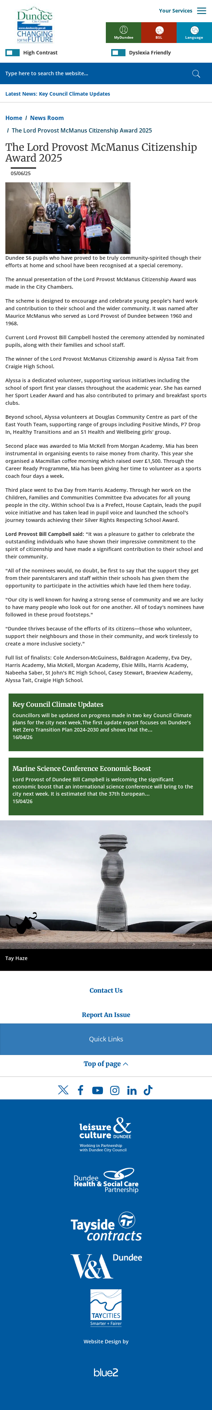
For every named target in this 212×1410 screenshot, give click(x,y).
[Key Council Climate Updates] (106, 722)
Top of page (106, 1064)
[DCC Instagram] (115, 1092)
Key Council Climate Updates (74, 93)
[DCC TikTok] (149, 1092)
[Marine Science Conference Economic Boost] (106, 786)
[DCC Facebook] (80, 1092)
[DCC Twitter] (63, 1096)
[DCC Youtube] (97, 1092)
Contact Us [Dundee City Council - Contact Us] (106, 990)
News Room (47, 118)
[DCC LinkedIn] (132, 1092)
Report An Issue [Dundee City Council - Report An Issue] (106, 1015)
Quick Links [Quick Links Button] (106, 1039)
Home (13, 118)
